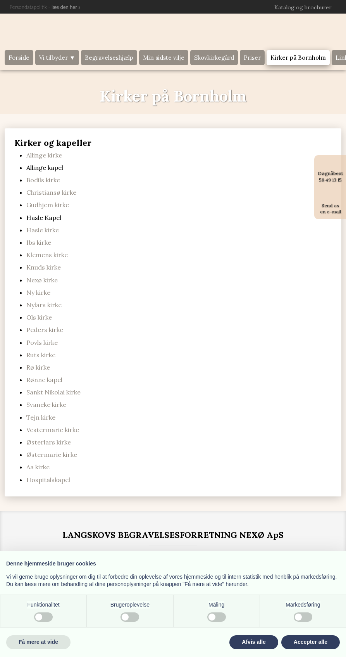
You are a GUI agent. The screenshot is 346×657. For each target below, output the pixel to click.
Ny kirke (38, 292)
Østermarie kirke (51, 454)
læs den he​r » (66, 7)
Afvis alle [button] (253, 642)
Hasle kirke (42, 230)
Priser (252, 57)
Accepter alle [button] (310, 642)
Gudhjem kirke (47, 205)
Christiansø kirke (51, 192)
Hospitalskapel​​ (48, 480)
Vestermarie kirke (52, 430)
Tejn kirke (40, 417)
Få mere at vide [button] (38, 642)
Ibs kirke (38, 242)
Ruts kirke (40, 355)
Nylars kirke (44, 305)
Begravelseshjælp (109, 57)
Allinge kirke (44, 155)
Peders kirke (44, 330)
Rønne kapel (44, 380)
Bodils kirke (43, 180)
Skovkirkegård (214, 57)
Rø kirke (38, 367)
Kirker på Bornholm (298, 57)
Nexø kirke (42, 280)
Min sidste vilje (163, 57)
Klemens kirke (47, 255)
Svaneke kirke (46, 404)
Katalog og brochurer (303, 7)
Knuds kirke (43, 267)
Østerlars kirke (48, 442)
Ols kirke (39, 317)
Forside (19, 57)
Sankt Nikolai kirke (53, 392)
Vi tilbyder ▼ (57, 57)
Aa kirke (38, 467)
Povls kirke (42, 342)
